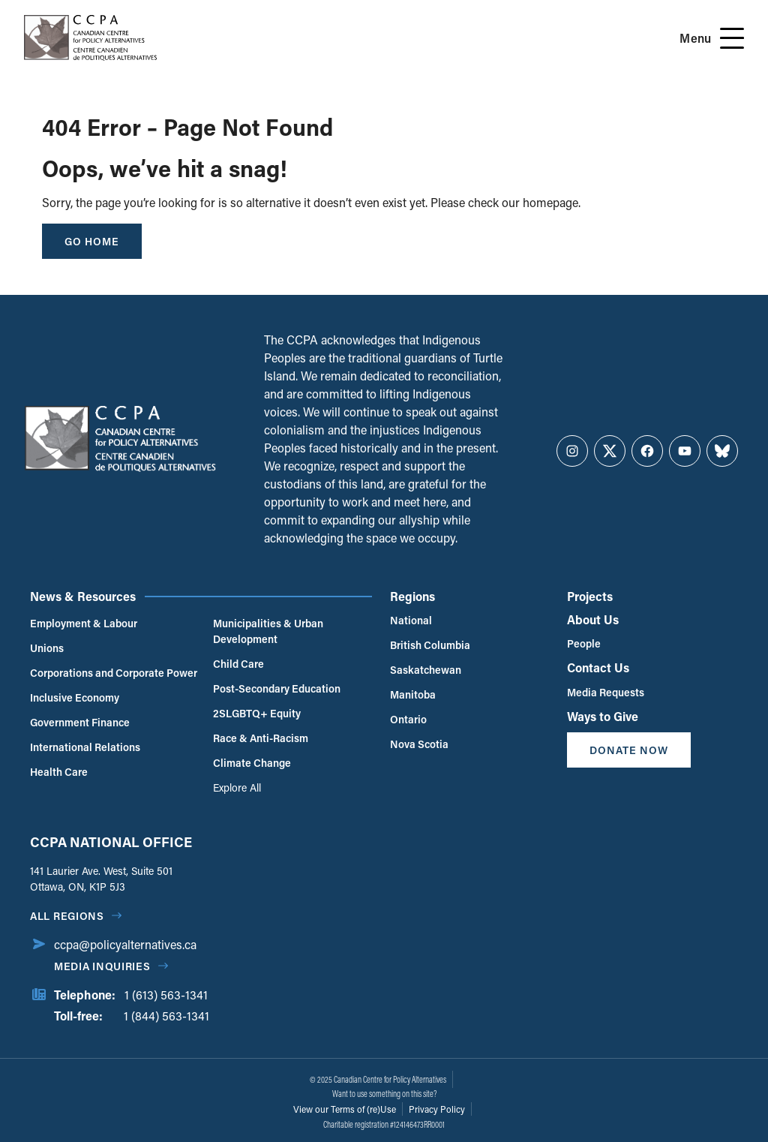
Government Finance (80, 722)
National (411, 620)
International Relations (85, 747)
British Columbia (430, 645)
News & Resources (83, 596)
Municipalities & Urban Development (268, 631)
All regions (67, 916)
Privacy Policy (437, 1109)
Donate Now (629, 750)
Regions (412, 596)
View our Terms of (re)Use (344, 1109)
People (584, 643)
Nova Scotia (419, 744)
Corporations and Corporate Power (113, 673)
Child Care (238, 664)
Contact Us (598, 667)
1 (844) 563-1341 (166, 1015)
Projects (590, 596)
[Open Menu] (732, 38)
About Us (593, 619)
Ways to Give (602, 716)
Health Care (59, 772)
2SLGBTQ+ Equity (257, 713)
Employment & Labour (83, 623)
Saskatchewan (425, 670)
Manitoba (413, 694)
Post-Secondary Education (276, 688)
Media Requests (605, 692)
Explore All (237, 787)
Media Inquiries (102, 966)
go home (91, 241)
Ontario (408, 719)
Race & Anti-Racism (260, 738)
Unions (47, 648)
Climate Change (252, 763)
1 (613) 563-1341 (166, 994)
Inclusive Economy (74, 697)
